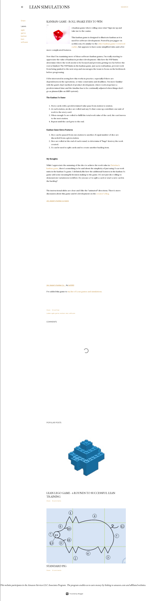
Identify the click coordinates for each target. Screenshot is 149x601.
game (23, 33)
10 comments (56, 570)
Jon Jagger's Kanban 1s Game (57, 201)
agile (23, 30)
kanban (24, 36)
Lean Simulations (49, 7)
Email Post (55, 310)
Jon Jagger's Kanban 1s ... (56, 285)
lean (22, 39)
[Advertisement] (86, 399)
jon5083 (71, 285)
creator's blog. (103, 193)
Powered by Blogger (74, 593)
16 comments (56, 501)
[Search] (124, 7)
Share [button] (23, 21)
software (24, 42)
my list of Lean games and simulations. (85, 291)
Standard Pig (56, 566)
